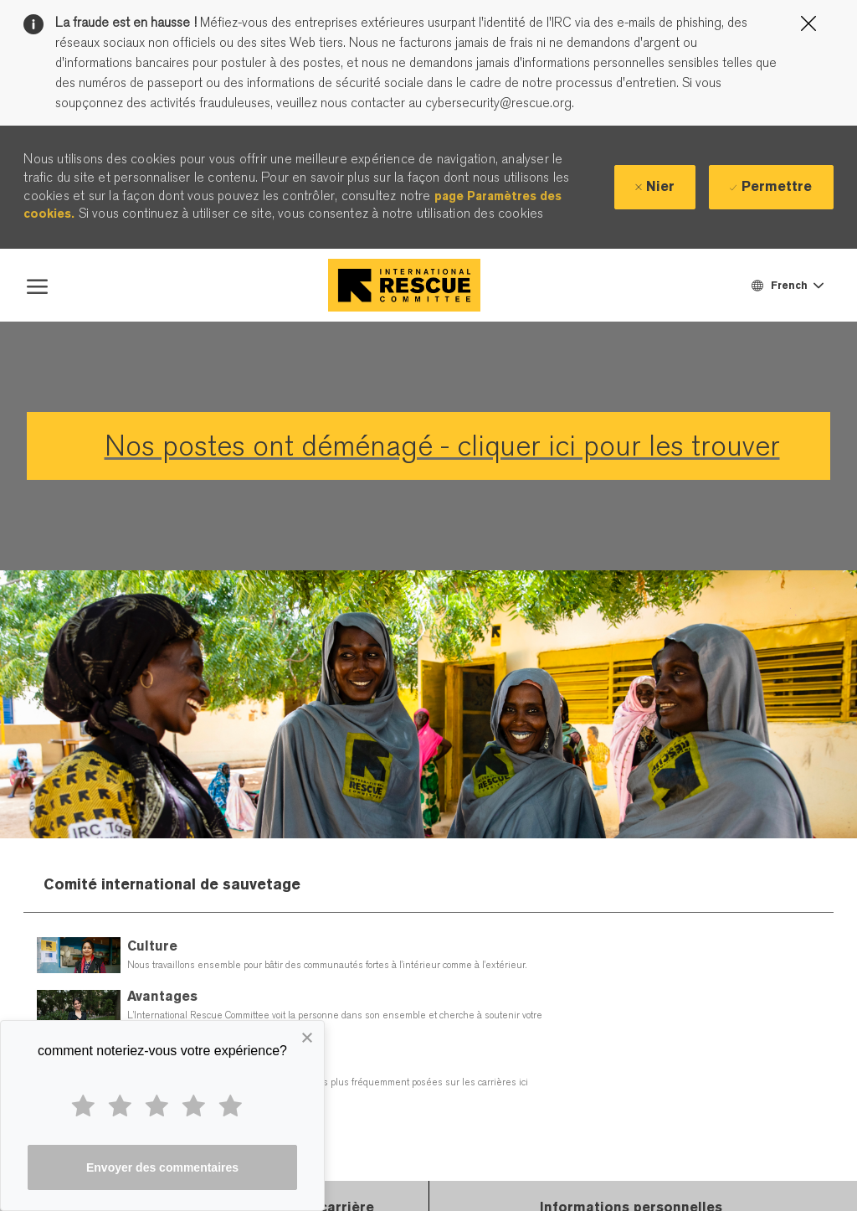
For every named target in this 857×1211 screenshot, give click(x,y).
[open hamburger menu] (37, 284)
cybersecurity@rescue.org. (498, 103)
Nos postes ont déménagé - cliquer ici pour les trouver (442, 446)
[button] (786, 285)
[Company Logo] (404, 285)
